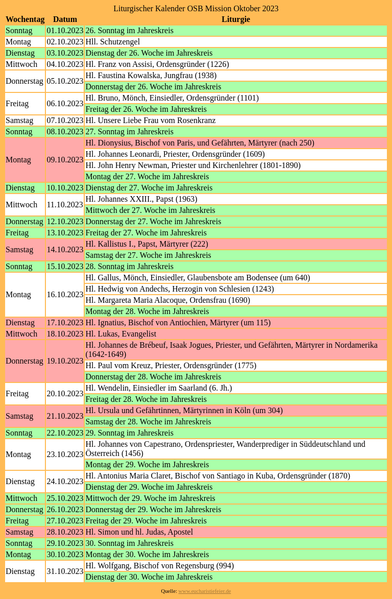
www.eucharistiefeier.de (205, 591)
